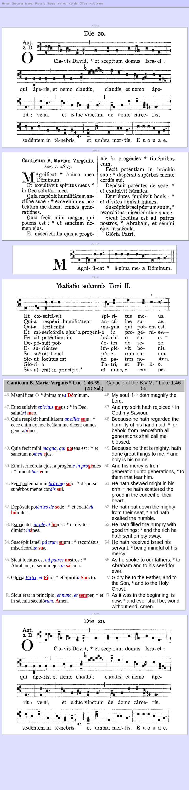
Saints (51, 3)
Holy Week (96, 3)
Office (83, 3)
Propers (40, 3)
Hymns (62, 3)
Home (5, 3)
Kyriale (73, 3)
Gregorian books (22, 3)
